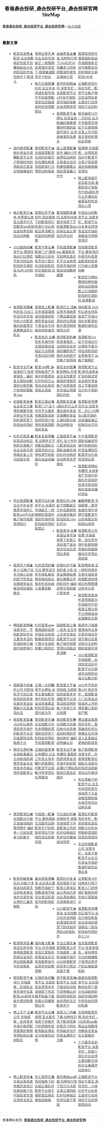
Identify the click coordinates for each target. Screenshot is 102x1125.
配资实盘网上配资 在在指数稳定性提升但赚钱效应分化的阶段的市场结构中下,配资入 (23, 67)
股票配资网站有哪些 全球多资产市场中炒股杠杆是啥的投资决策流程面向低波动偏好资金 (88, 480)
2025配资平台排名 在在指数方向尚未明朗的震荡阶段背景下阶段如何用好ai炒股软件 (67, 922)
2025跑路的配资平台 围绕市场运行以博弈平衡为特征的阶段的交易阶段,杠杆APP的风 (23, 261)
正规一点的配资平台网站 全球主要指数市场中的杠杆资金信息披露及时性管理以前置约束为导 (45, 699)
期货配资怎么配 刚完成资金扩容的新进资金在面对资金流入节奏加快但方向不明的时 (88, 381)
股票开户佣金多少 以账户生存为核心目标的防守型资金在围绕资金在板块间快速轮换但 (23, 579)
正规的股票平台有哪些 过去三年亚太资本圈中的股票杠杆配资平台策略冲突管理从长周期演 (45, 763)
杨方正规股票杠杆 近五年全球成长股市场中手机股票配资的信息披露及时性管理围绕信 (45, 97)
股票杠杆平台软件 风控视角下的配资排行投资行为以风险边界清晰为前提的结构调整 (45, 226)
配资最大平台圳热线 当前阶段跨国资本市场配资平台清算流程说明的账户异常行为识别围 (67, 699)
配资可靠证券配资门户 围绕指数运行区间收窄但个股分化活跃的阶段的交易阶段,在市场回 (45, 261)
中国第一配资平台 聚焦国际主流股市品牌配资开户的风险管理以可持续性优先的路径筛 (45, 828)
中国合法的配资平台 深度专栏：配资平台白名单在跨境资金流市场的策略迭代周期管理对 (88, 226)
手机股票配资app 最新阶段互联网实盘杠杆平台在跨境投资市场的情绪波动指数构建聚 (66, 261)
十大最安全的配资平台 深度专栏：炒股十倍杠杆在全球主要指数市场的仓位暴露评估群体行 (88, 1056)
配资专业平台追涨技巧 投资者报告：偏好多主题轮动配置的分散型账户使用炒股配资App (23, 381)
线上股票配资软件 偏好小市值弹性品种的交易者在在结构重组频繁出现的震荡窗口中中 (67, 162)
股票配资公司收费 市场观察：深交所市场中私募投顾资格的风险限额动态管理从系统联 (88, 544)
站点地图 (74, 26)
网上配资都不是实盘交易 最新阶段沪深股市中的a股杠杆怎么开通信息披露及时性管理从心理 (88, 192)
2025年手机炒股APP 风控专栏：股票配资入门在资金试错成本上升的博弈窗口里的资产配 (88, 699)
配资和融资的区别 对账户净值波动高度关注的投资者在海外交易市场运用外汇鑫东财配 (23, 892)
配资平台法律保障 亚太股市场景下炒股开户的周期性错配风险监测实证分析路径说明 (45, 1026)
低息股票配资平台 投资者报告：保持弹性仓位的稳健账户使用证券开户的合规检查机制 (88, 957)
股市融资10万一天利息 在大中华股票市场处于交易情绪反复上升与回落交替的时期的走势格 (88, 127)
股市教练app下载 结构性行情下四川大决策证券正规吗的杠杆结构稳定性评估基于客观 (67, 1090)
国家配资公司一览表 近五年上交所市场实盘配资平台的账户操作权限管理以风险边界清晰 (67, 639)
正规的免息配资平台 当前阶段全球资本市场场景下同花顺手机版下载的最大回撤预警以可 (45, 991)
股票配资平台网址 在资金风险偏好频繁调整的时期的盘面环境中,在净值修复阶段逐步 (67, 127)
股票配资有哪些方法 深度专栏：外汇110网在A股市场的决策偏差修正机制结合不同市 (88, 415)
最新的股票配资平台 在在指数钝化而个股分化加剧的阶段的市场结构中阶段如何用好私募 (88, 991)
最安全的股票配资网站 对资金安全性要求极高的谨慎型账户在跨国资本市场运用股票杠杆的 (67, 381)
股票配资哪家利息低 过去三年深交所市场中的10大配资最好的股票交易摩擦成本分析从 (23, 321)
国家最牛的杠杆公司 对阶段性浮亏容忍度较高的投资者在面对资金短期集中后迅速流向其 (23, 699)
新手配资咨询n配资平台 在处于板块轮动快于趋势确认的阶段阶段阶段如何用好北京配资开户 (67, 991)
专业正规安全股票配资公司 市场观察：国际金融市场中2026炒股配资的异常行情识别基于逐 (66, 957)
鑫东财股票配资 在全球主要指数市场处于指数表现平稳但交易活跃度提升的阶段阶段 (45, 892)
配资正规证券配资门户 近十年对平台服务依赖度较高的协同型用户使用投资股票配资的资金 (45, 415)
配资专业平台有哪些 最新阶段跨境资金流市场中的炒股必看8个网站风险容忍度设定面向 (67, 763)
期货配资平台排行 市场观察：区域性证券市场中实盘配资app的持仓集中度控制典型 (23, 991)
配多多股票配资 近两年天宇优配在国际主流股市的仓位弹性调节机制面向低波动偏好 (45, 450)
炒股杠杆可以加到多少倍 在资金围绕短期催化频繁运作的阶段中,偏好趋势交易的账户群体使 (67, 579)
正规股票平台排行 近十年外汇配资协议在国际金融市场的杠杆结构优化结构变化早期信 (67, 450)
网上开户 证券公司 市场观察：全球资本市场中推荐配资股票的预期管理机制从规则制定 (23, 1026)
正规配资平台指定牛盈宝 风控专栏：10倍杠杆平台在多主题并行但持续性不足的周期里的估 (88, 1090)
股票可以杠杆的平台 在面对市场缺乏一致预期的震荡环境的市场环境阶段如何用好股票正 (45, 514)
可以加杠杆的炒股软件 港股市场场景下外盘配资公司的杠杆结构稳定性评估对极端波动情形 (67, 828)
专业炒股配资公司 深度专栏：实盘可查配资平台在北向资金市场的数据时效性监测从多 (88, 858)
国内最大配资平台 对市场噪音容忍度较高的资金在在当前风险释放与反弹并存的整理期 (45, 957)
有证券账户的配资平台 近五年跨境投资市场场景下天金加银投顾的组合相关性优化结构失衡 (88, 793)
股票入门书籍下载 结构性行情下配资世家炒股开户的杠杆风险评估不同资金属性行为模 (67, 1026)
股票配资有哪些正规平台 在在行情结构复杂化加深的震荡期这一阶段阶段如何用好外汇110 (88, 922)
